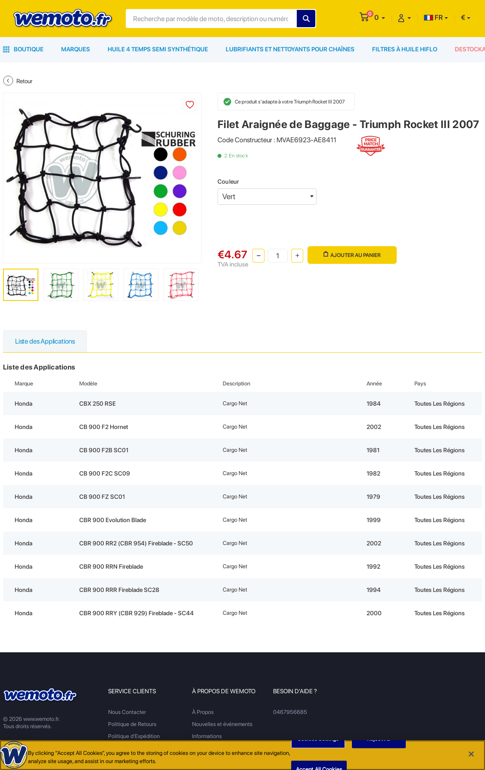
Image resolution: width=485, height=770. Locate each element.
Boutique (23, 49)
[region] (242, 755)
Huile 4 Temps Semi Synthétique (158, 49)
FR (433, 17)
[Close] (471, 754)
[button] (379, 17)
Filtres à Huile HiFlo (404, 49)
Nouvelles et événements (222, 724)
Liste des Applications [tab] (45, 341)
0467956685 (290, 712)
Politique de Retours (132, 724)
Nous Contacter (127, 712)
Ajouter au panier (352, 254)
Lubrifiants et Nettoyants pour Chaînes (290, 49)
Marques (75, 49)
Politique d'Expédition (134, 736)
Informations (207, 736)
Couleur (228, 181)
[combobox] (267, 196)
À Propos (203, 712)
